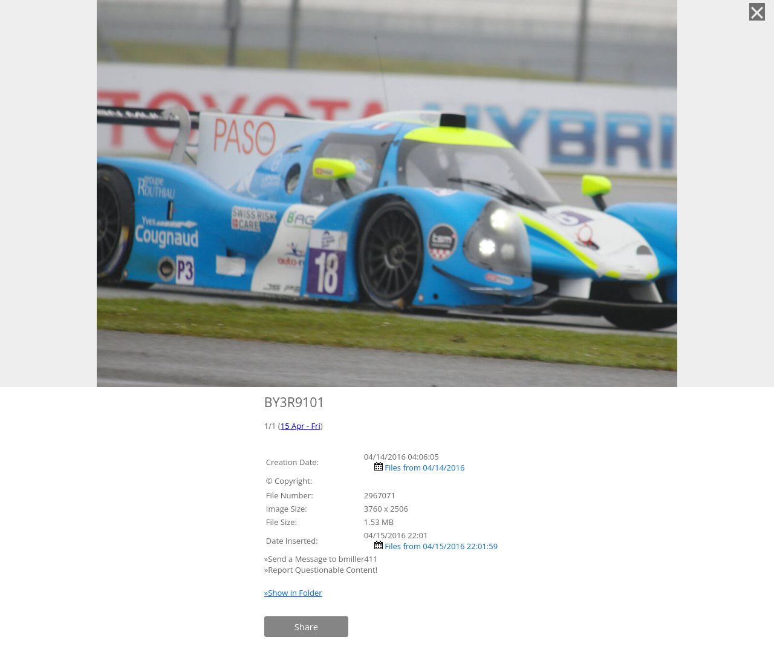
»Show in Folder (293, 592)
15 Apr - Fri (300, 425)
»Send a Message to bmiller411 (322, 558)
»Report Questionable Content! (320, 569)
